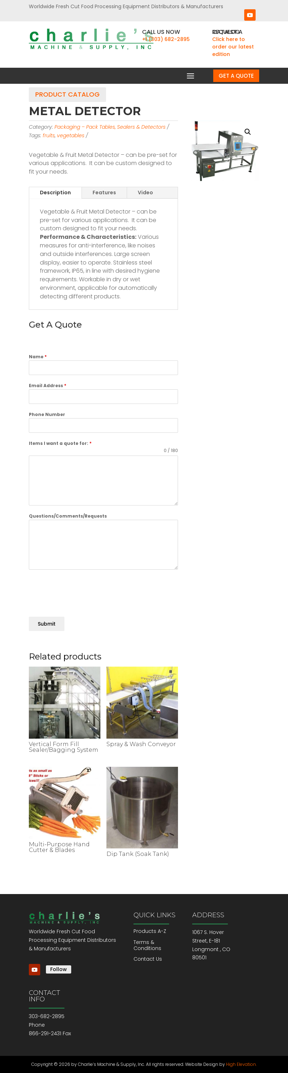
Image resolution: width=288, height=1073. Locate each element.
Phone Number (47, 414)
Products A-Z (149, 931)
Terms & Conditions (147, 945)
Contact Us (147, 958)
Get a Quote (236, 75)
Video (145, 192)
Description (55, 192)
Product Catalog (67, 94)
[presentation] (83, 591)
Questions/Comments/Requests (68, 516)
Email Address (47, 386)
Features (104, 192)
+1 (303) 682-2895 (166, 39)
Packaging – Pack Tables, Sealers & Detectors (110, 126)
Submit (47, 623)
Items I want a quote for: (60, 443)
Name (38, 357)
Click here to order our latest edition (233, 47)
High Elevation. (241, 1064)
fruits (49, 135)
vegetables (70, 135)
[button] (247, 131)
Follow (58, 969)
